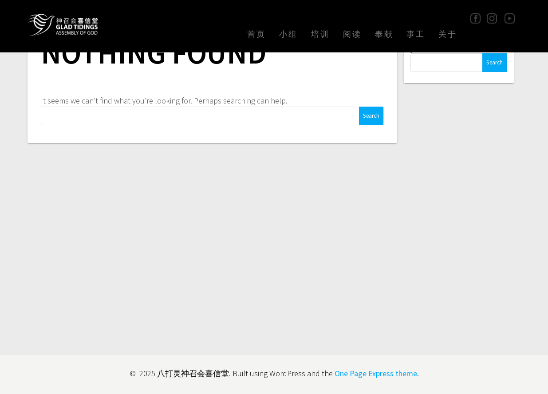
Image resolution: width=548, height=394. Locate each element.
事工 (415, 34)
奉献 (384, 34)
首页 (256, 34)
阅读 (352, 34)
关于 (447, 34)
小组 (288, 34)
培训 (320, 34)
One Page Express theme (376, 373)
